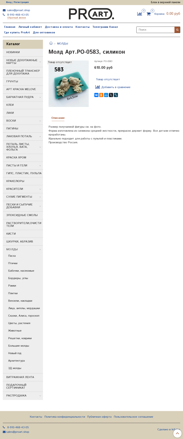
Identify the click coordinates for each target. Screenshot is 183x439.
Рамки (12, 286)
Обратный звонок (16, 18)
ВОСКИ (11, 121)
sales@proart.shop (18, 10)
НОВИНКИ (13, 52)
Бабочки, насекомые (21, 271)
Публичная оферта (99, 417)
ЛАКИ (10, 113)
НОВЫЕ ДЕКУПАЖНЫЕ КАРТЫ (21, 61)
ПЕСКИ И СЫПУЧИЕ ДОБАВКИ (19, 206)
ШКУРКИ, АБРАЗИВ (19, 242)
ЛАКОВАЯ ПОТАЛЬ (19, 136)
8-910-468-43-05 (17, 15)
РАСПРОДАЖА (16, 396)
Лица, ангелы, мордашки (24, 308)
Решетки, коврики (20, 338)
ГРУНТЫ (12, 82)
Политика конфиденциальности (64, 417)
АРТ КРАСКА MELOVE (21, 89)
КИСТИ (11, 234)
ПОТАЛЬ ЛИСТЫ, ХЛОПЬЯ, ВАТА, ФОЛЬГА (18, 147)
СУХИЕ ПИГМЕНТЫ (19, 197)
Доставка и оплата (59, 27)
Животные (15, 331)
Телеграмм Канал (105, 27)
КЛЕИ (10, 105)
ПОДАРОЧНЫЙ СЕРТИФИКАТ (16, 386)
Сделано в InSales (168, 429)
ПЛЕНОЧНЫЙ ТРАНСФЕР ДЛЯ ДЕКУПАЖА (23, 72)
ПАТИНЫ (12, 129)
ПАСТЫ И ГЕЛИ (16, 166)
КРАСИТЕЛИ (14, 189)
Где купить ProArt (17, 33)
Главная (9, 27)
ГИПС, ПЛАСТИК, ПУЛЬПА (24, 173)
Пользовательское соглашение (133, 417)
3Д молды (14, 368)
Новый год (14, 353)
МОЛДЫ (62, 44)
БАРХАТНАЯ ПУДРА (20, 97)
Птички (12, 263)
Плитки (13, 293)
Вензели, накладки (20, 301)
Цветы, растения (19, 323)
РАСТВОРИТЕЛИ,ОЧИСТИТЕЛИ (23, 224)
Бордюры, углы (18, 278)
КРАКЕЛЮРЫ (15, 181)
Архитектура (16, 361)
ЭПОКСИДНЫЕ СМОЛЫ (22, 215)
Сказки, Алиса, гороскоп (23, 316)
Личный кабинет (30, 27)
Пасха (12, 256)
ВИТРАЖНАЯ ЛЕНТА (20, 377)
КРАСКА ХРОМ (16, 158)
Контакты (82, 27)
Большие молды (18, 346)
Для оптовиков (44, 33)
